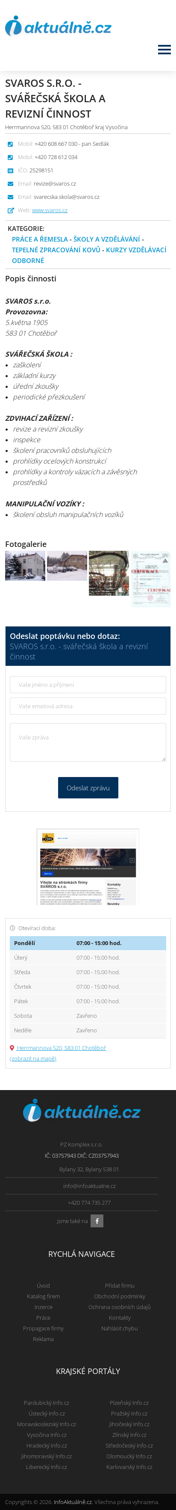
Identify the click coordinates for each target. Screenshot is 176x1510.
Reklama (43, 1339)
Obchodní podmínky (119, 1296)
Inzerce (44, 1307)
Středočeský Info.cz (129, 1445)
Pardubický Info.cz (46, 1403)
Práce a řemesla (40, 239)
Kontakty (120, 1317)
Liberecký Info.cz (46, 1467)
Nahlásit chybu (119, 1328)
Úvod (43, 1285)
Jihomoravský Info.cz (46, 1456)
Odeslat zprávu (88, 787)
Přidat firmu (120, 1285)
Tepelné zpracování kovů (56, 249)
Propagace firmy (43, 1328)
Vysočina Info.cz (47, 1435)
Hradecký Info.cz (46, 1445)
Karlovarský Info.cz (129, 1467)
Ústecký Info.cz (47, 1413)
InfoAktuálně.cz (73, 1502)
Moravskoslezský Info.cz (46, 1424)
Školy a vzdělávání (106, 239)
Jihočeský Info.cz (129, 1424)
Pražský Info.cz (129, 1413)
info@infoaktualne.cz (89, 1186)
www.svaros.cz (49, 210)
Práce (43, 1317)
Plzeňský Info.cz (129, 1403)
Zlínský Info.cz (129, 1435)
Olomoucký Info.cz (129, 1456)
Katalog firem (43, 1296)
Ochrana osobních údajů (119, 1307)
